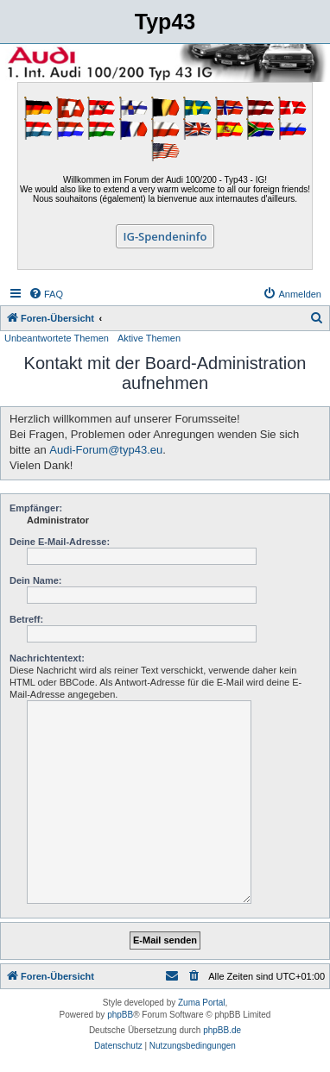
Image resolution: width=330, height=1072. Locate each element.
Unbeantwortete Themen (56, 338)
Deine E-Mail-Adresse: (60, 541)
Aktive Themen (149, 338)
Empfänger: (36, 508)
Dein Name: (36, 580)
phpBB (120, 1014)
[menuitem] (46, 294)
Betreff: (26, 619)
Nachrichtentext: (47, 658)
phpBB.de (222, 1030)
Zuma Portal (201, 1002)
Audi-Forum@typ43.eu (105, 449)
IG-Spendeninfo (165, 236)
